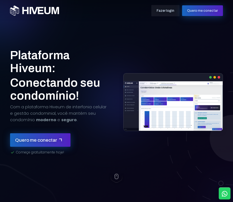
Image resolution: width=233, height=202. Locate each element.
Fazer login (165, 11)
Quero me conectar (202, 11)
